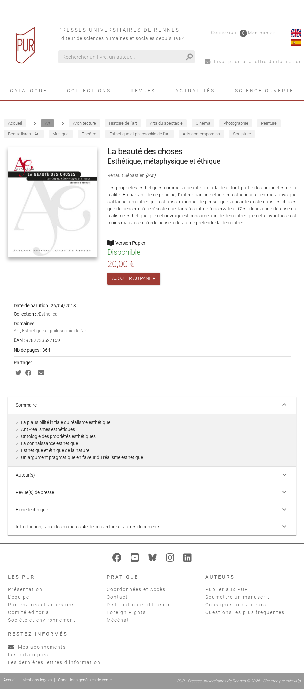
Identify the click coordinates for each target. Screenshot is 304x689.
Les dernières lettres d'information (54, 662)
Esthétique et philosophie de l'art (55, 330)
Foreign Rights (126, 612)
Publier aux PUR (226, 589)
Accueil (9, 680)
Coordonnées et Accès (136, 589)
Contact (117, 597)
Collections (89, 90)
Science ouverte (264, 90)
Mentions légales (37, 680)
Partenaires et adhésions (41, 604)
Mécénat (118, 620)
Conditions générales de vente (85, 680)
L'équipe (18, 597)
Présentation (25, 589)
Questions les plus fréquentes (245, 612)
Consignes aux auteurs (235, 604)
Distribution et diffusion (139, 604)
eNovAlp (293, 681)
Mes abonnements (37, 647)
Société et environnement (42, 620)
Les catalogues (28, 654)
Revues (143, 90)
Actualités (195, 90)
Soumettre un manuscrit (237, 597)
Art (17, 330)
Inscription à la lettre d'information (253, 61)
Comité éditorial (29, 612)
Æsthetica (47, 314)
